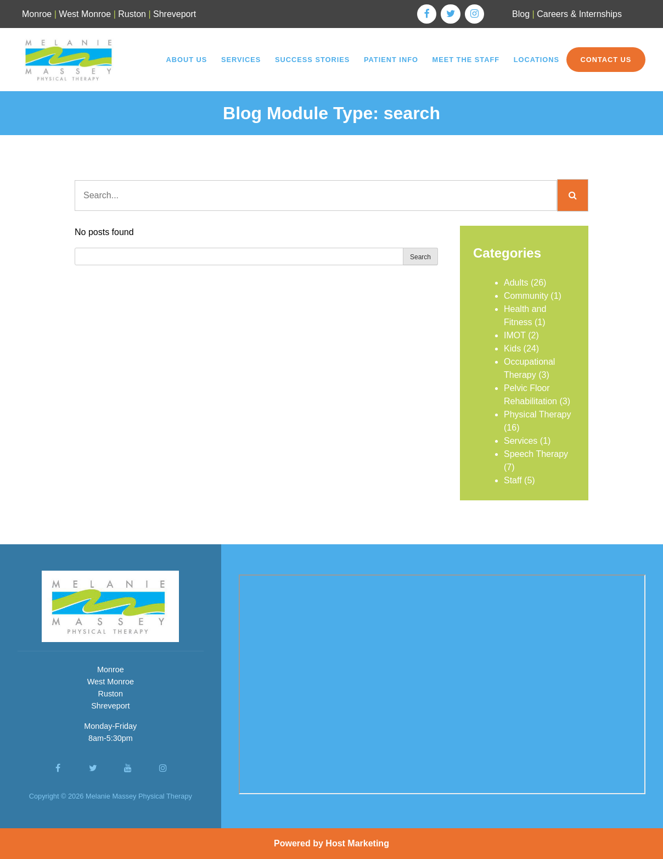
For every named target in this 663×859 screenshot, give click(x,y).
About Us (186, 59)
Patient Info (391, 59)
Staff (513, 480)
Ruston (132, 14)
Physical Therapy (537, 414)
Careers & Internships (579, 14)
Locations (536, 59)
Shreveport (174, 14)
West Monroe (85, 14)
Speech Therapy (536, 454)
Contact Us (605, 59)
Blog (521, 14)
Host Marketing (357, 843)
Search (420, 257)
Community (526, 295)
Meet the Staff (466, 59)
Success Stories (312, 59)
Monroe (37, 14)
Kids (512, 348)
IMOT (515, 335)
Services (241, 59)
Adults (516, 282)
